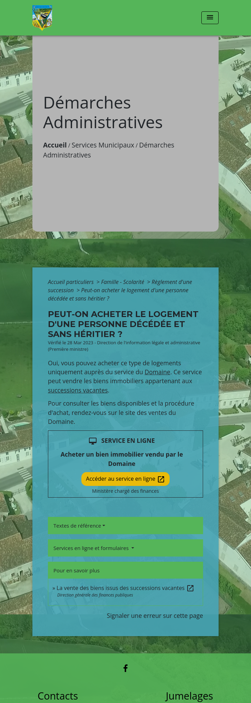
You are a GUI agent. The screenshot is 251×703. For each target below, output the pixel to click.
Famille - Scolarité (123, 282)
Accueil (55, 145)
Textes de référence (77, 525)
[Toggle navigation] (210, 17)
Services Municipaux (103, 145)
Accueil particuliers (71, 282)
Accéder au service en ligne (125, 479)
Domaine (157, 372)
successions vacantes (78, 390)
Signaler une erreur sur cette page (155, 615)
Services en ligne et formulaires (91, 547)
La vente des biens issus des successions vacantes (125, 588)
